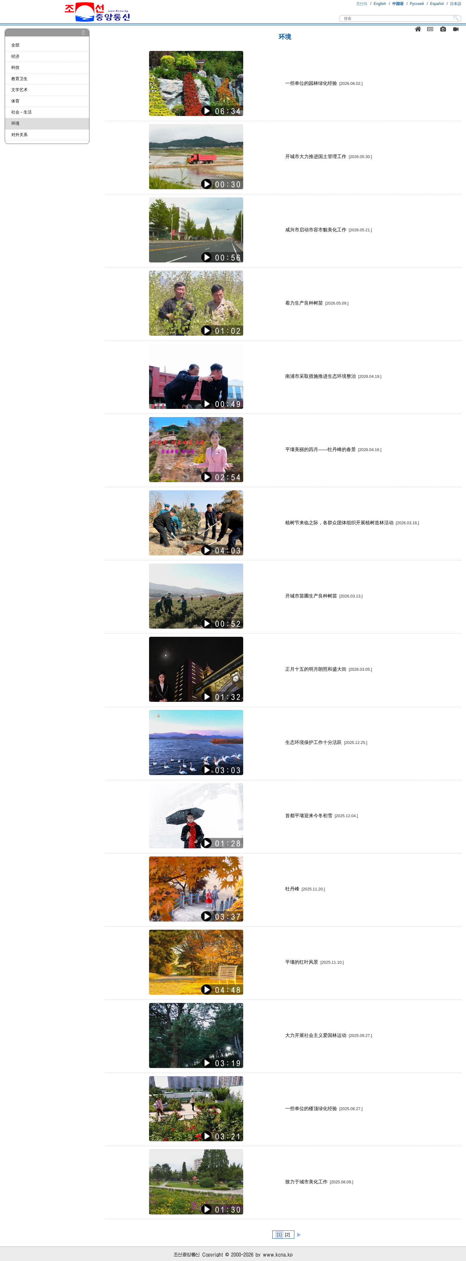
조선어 (361, 4)
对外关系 (19, 134)
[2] (287, 1234)
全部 (15, 45)
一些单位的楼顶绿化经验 (324, 1108)
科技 (15, 67)
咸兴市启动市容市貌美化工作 (328, 229)
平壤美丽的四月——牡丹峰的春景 (333, 449)
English (380, 4)
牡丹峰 (305, 888)
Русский (417, 4)
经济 (15, 56)
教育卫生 (19, 78)
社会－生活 (21, 112)
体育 (15, 101)
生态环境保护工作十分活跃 (326, 742)
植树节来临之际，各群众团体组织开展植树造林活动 (352, 522)
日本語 (455, 4)
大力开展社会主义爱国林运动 (328, 1035)
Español (437, 4)
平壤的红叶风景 (314, 962)
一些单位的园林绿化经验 (324, 83)
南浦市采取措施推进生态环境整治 (333, 376)
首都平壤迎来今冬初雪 (321, 815)
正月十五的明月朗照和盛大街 (328, 669)
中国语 (398, 4)
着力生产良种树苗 (317, 303)
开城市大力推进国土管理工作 (328, 156)
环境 (15, 123)
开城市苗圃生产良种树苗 (324, 595)
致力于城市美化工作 (319, 1181)
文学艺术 (19, 89)
